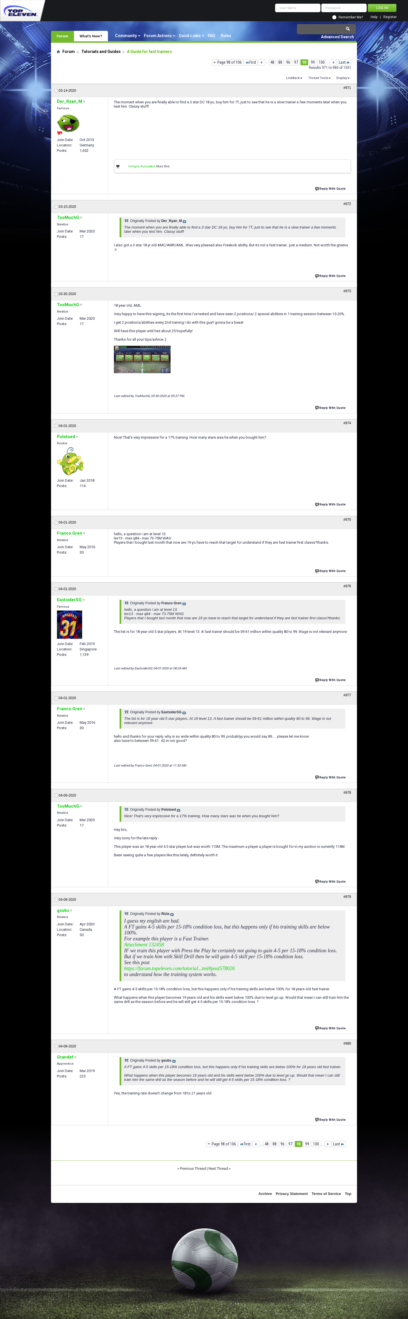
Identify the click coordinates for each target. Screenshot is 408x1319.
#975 (347, 520)
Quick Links (190, 35)
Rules (226, 35)
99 (313, 62)
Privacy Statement (292, 1194)
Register (390, 17)
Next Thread (218, 1168)
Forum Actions (158, 35)
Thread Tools (318, 78)
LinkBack (293, 78)
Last (344, 62)
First (250, 62)
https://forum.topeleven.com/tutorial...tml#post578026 (179, 968)
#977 (347, 695)
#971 (347, 88)
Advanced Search (337, 37)
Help (374, 17)
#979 (347, 897)
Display (341, 78)
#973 (347, 291)
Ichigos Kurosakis (141, 166)
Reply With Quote (331, 188)
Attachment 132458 (144, 944)
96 (288, 62)
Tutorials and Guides (101, 51)
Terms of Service (326, 1194)
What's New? (91, 36)
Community (126, 35)
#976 (347, 586)
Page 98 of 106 (229, 62)
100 (322, 62)
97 (296, 62)
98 (304, 62)
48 (272, 62)
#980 (347, 1043)
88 (280, 62)
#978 (347, 793)
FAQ (211, 35)
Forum (62, 36)
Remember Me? (351, 17)
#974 (347, 423)
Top (348, 1194)
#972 (347, 204)
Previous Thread (193, 1168)
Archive (265, 1194)
